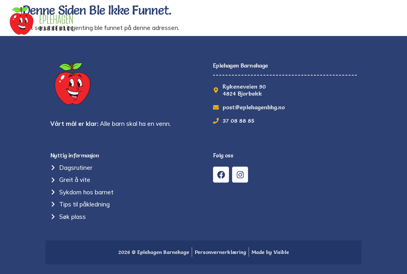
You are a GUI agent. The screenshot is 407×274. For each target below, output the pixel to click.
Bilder (301, 20)
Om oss (201, 20)
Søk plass (335, 20)
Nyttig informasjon (252, 20)
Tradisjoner (162, 20)
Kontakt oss (378, 20)
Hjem (126, 20)
